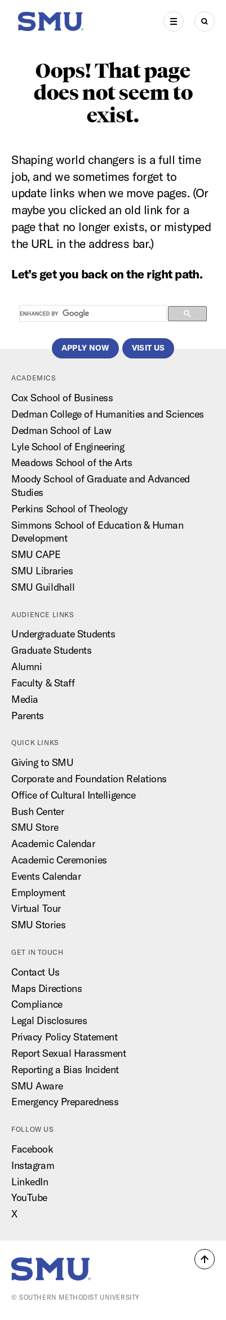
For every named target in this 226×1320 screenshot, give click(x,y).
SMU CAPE (35, 554)
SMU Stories (38, 924)
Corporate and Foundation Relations (89, 778)
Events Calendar (46, 876)
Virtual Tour (36, 908)
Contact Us (35, 971)
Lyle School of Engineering (68, 446)
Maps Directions (46, 988)
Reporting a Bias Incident (65, 1069)
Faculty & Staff (42, 682)
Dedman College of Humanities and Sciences (107, 413)
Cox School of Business (62, 397)
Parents (27, 715)
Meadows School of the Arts (71, 462)
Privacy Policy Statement (64, 1036)
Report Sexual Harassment (68, 1053)
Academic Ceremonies (59, 859)
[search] (92, 314)
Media (24, 699)
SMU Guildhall (42, 587)
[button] (204, 1259)
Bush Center (37, 811)
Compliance (37, 1004)
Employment (38, 892)
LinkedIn (29, 1181)
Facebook (32, 1148)
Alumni (26, 666)
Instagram (32, 1165)
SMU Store (34, 827)
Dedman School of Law (61, 430)
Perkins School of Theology (69, 508)
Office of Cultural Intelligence (73, 795)
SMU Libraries (42, 570)
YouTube (29, 1197)
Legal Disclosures (49, 1020)
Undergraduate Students (63, 633)
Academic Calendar (53, 843)
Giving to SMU (42, 762)
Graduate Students (51, 650)
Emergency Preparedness (64, 1101)
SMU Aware (37, 1085)
